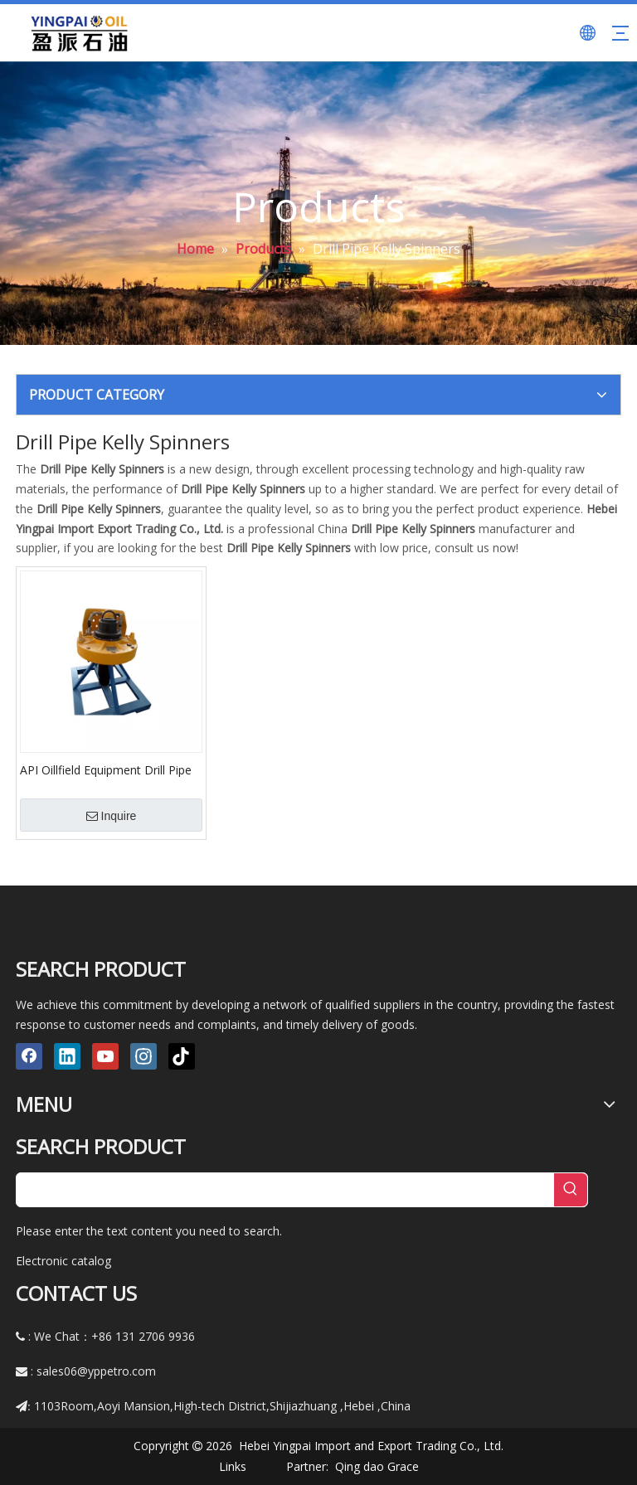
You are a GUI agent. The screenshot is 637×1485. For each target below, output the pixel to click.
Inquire (111, 816)
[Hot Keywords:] (570, 1189)
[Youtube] (105, 1056)
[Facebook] (29, 1056)
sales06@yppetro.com (96, 1371)
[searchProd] (285, 1189)
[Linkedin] (67, 1056)
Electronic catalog (63, 1261)
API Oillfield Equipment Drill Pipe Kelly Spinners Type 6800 (106, 769)
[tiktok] (181, 1056)
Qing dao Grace (377, 1466)
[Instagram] (143, 1056)
